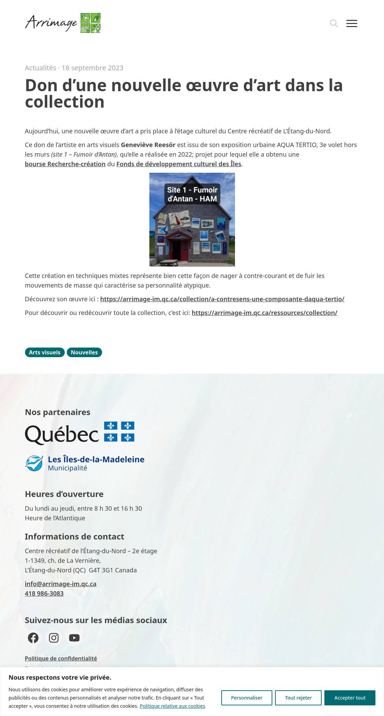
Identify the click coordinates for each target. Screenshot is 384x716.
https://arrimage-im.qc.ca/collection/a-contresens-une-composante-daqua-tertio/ (222, 299)
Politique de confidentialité (61, 658)
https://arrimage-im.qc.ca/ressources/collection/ (264, 312)
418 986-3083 (44, 593)
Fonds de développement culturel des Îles (178, 164)
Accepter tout (350, 697)
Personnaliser (247, 697)
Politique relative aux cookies (172, 706)
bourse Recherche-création (65, 164)
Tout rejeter (298, 697)
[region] (192, 691)
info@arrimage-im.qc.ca (61, 584)
